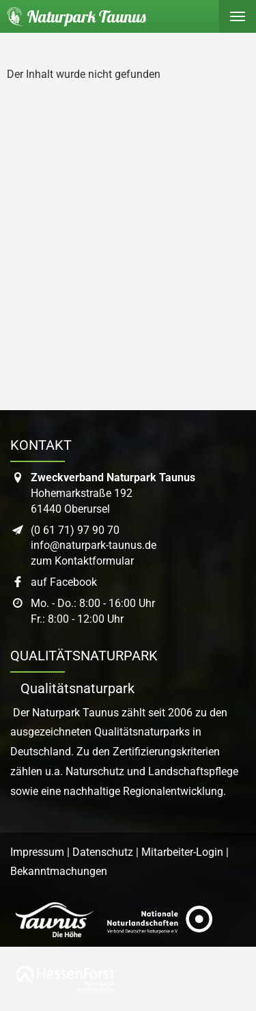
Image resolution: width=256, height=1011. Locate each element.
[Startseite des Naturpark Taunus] (73, 16)
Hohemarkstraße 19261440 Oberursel (113, 493)
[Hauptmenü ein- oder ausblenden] (237, 16)
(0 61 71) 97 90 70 (75, 530)
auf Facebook (64, 582)
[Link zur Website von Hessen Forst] (64, 979)
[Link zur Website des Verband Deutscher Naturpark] (160, 919)
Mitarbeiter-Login (182, 852)
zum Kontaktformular (82, 560)
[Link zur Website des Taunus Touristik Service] (54, 919)
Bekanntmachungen (58, 871)
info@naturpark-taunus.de (93, 545)
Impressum (37, 852)
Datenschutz (102, 852)
